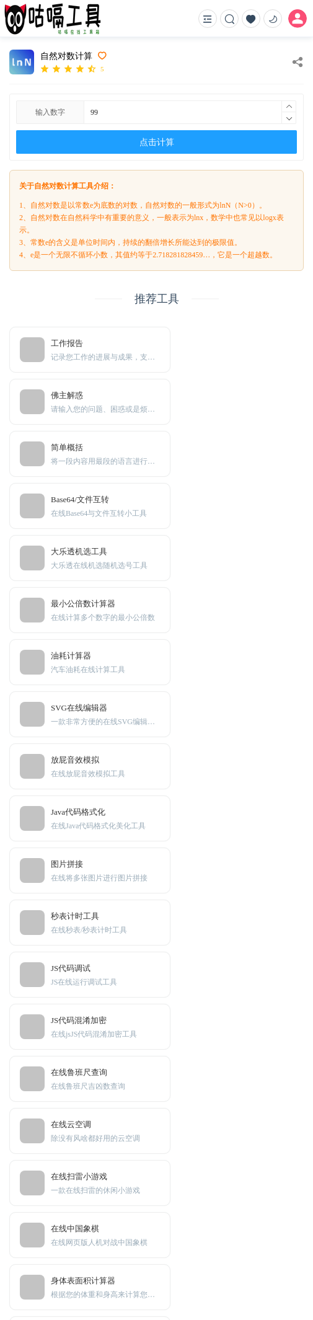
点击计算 (156, 142)
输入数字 (50, 112)
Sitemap (95, 1224)
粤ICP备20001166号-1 (46, 1287)
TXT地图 (60, 1224)
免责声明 (60, 1205)
